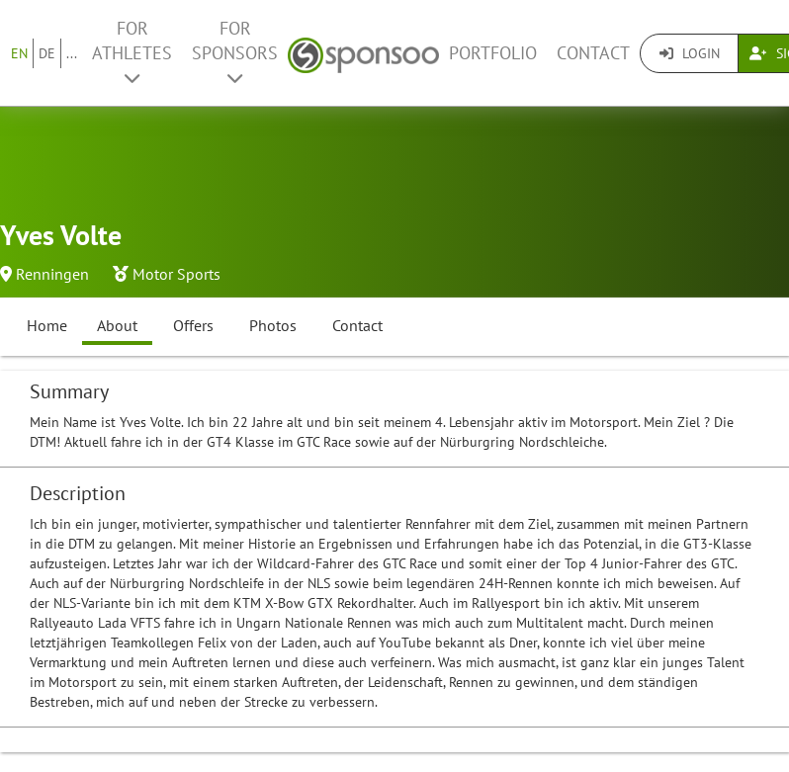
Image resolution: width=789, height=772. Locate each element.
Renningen (52, 274)
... (71, 53)
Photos (273, 325)
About (117, 325)
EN (19, 53)
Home (47, 325)
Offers (193, 325)
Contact (593, 53)
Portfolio (493, 53)
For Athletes (132, 52)
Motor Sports (176, 274)
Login (689, 53)
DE (47, 53)
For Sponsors (235, 52)
